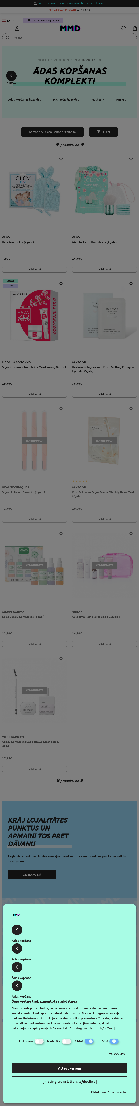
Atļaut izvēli (118, 1053)
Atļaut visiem (69, 1068)
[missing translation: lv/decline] (69, 1081)
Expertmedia (116, 1092)
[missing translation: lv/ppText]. (93, 1028)
